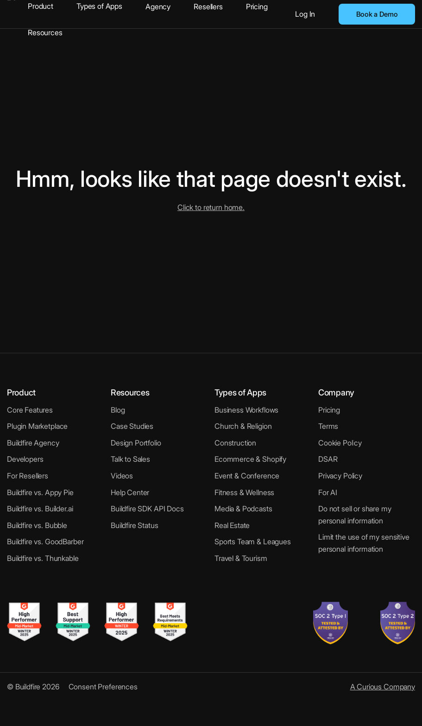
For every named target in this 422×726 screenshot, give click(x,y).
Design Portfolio (136, 442)
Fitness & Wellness (244, 492)
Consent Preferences (103, 686)
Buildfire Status (134, 525)
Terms (328, 426)
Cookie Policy (340, 442)
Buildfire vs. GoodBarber (45, 541)
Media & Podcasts (243, 508)
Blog (118, 409)
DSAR (327, 459)
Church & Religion (242, 426)
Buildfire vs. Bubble (37, 525)
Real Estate (232, 525)
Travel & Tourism (240, 558)
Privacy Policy (340, 475)
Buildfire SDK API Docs (147, 508)
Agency (157, 6)
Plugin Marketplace (37, 426)
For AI (327, 492)
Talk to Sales (130, 459)
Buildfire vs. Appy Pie (40, 492)
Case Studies (132, 426)
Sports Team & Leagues (252, 541)
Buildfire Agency (33, 442)
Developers (25, 459)
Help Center (130, 492)
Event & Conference (246, 475)
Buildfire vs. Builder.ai (40, 508)
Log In (305, 14)
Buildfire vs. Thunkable (43, 558)
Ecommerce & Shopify (250, 459)
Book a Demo (377, 14)
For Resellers (27, 475)
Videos (122, 475)
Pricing (257, 6)
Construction (235, 442)
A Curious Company (382, 686)
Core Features (30, 409)
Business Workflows (246, 409)
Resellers (208, 6)
